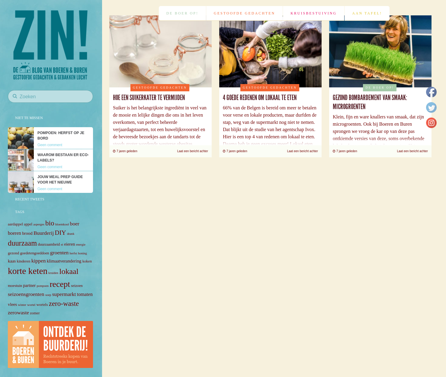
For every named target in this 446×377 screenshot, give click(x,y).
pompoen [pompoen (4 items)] (43, 285)
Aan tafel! (367, 13)
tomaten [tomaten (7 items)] (85, 294)
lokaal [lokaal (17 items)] (69, 271)
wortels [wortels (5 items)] (42, 305)
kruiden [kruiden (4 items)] (53, 273)
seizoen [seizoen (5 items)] (77, 286)
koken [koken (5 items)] (87, 261)
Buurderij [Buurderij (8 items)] (44, 233)
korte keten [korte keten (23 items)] (27, 271)
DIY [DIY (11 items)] (60, 232)
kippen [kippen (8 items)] (38, 261)
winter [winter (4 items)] (22, 304)
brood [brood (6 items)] (27, 233)
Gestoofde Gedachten (244, 13)
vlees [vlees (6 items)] (12, 304)
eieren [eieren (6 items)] (69, 244)
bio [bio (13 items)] (49, 223)
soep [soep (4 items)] (48, 295)
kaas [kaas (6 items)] (12, 261)
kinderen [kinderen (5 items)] (23, 261)
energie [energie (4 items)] (80, 244)
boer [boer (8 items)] (74, 224)
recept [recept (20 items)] (60, 284)
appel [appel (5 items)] (28, 224)
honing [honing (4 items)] (82, 253)
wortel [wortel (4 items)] (31, 304)
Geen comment (49, 145)
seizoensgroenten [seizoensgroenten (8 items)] (26, 294)
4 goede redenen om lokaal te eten (260, 97)
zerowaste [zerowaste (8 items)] (18, 312)
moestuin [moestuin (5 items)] (15, 286)
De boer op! (182, 13)
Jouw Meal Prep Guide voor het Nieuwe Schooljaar (60, 182)
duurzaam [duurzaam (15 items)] (22, 243)
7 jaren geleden (125, 151)
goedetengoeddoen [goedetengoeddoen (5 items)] (34, 253)
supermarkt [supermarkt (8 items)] (64, 294)
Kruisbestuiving (313, 13)
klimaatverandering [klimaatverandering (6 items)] (64, 261)
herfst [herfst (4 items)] (73, 253)
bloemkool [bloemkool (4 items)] (62, 224)
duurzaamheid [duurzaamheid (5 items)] (49, 244)
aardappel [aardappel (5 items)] (15, 224)
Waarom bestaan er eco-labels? (63, 157)
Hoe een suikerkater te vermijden (149, 97)
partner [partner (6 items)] (29, 285)
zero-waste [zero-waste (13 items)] (64, 303)
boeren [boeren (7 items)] (14, 233)
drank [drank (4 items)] (70, 233)
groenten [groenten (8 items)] (59, 253)
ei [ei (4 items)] (62, 244)
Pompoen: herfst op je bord (60, 135)
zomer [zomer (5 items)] (35, 313)
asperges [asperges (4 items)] (38, 224)
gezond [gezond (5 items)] (13, 253)
